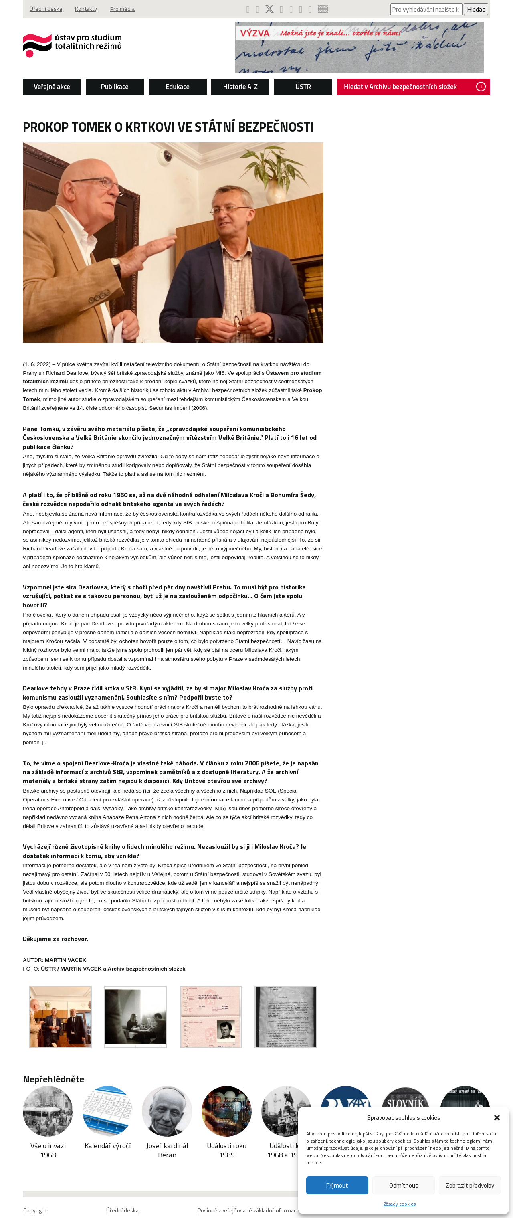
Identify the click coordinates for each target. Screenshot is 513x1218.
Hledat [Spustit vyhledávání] (483, 9)
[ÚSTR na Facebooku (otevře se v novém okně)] (247, 9)
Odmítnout (403, 1185)
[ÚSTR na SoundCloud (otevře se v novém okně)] (302, 9)
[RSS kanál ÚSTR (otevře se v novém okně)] (312, 9)
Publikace (110, 86)
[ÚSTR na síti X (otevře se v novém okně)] (270, 9)
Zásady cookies (400, 1204)
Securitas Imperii (99, 410)
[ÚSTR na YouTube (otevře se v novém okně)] (257, 9)
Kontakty (81, 9)
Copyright (28, 1196)
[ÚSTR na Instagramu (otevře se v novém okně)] (282, 9)
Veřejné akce (46, 86)
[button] (497, 1118)
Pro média (120, 9)
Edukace (175, 86)
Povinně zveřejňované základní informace (248, 1196)
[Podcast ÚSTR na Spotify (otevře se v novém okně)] (292, 9)
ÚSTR (304, 86)
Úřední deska (39, 9)
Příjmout (337, 1185)
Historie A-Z (240, 86)
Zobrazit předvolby (470, 1185)
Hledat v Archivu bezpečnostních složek (419, 86)
